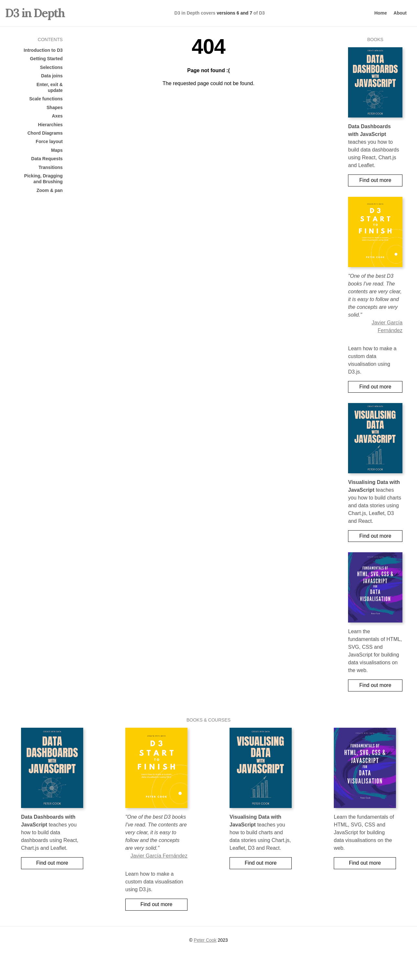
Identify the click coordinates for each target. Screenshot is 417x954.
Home (380, 13)
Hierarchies (50, 124)
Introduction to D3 (43, 50)
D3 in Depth (35, 13)
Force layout (49, 141)
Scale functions (45, 98)
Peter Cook (205, 940)
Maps (57, 150)
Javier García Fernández (158, 856)
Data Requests (46, 158)
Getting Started (46, 58)
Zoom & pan (50, 190)
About (400, 13)
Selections (51, 67)
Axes (57, 115)
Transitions (51, 167)
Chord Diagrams (45, 133)
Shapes (55, 107)
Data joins (52, 75)
